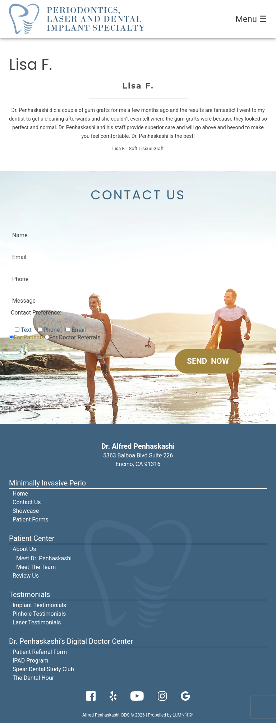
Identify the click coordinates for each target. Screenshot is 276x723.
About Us (24, 549)
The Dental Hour (33, 677)
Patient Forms (31, 519)
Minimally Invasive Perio (47, 483)
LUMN (183, 715)
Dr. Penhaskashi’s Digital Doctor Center (71, 641)
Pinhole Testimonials (39, 613)
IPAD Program (31, 660)
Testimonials (29, 594)
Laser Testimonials (37, 622)
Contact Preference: (36, 312)
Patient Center (32, 538)
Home (20, 493)
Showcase (26, 510)
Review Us (26, 575)
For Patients (29, 337)
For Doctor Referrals (74, 337)
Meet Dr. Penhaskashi (44, 558)
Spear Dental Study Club (43, 669)
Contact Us (27, 502)
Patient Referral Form (40, 652)
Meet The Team (36, 567)
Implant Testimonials (39, 605)
